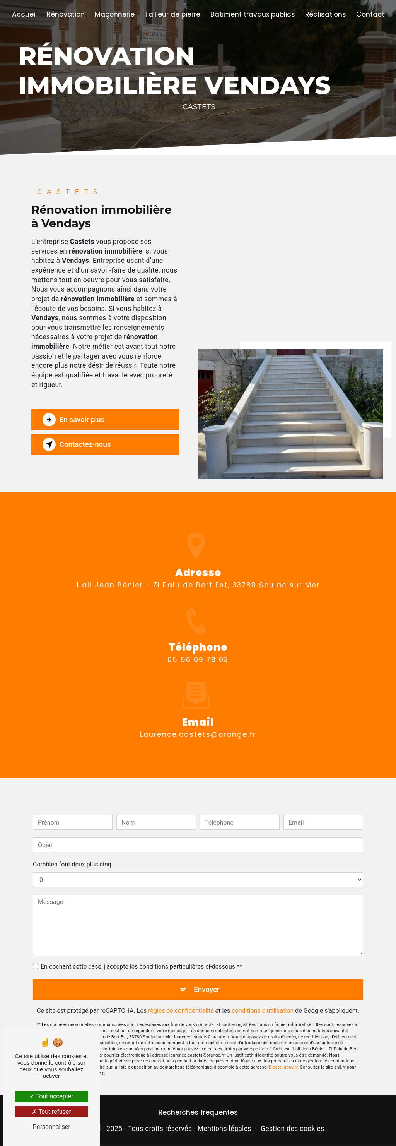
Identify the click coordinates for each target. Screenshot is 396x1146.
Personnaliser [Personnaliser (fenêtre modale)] (51, 1127)
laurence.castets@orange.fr (198, 725)
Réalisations (325, 14)
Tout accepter (51, 1096)
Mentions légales (224, 1128)
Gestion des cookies (292, 1128)
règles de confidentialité (181, 1002)
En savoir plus (74, 419)
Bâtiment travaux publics (252, 14)
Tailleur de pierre (172, 14)
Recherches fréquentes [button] (198, 1112)
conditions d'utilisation (263, 1002)
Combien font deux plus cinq (72, 855)
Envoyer (207, 980)
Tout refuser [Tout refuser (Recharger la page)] (51, 1111)
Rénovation (66, 14)
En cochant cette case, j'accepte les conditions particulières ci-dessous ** (141, 957)
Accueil (24, 14)
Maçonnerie (115, 14)
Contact (370, 14)
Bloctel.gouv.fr (283, 1058)
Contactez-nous (78, 444)
